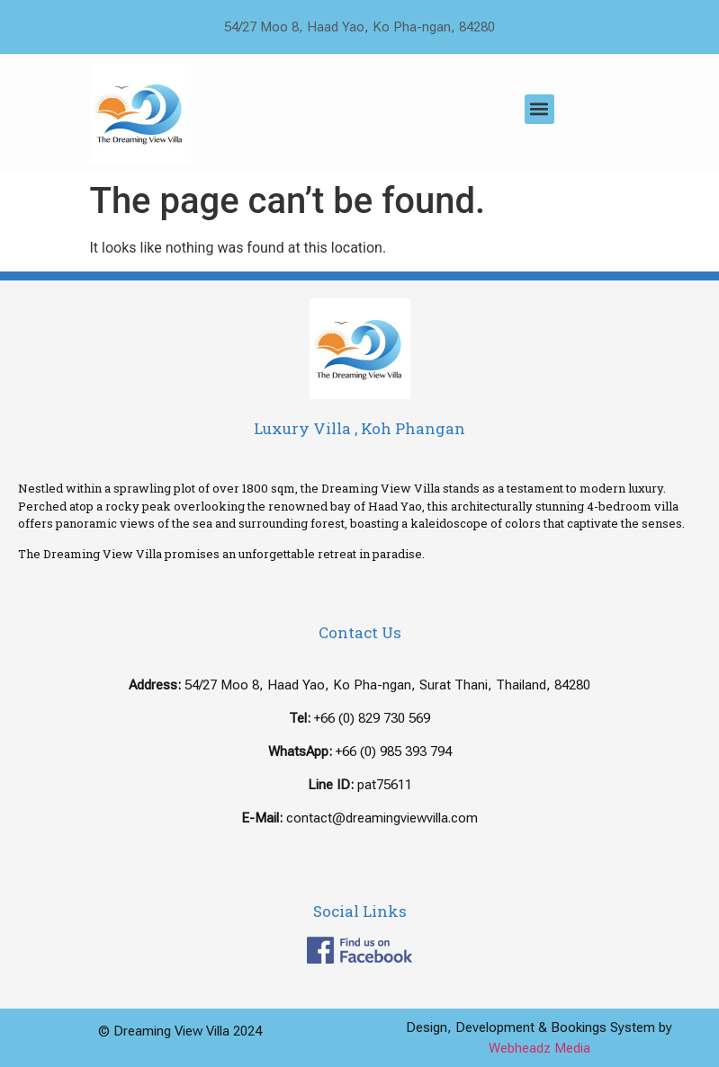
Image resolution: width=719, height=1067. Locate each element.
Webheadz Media (539, 1048)
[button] (539, 109)
